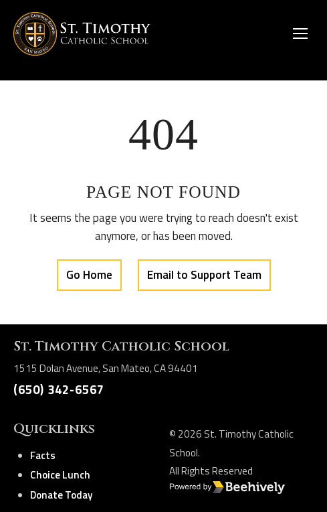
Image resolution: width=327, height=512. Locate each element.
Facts (43, 455)
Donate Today (61, 495)
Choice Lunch (60, 475)
